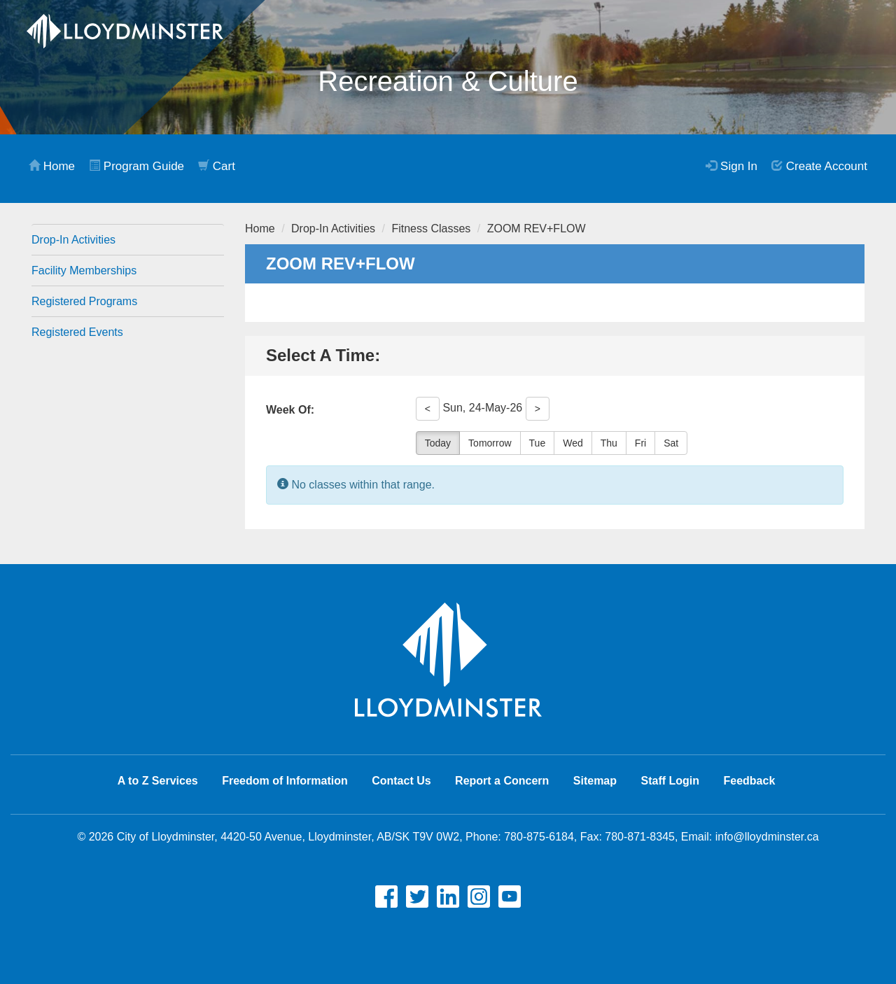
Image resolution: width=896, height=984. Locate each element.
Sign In (731, 166)
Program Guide (136, 166)
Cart (216, 166)
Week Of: (290, 410)
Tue (537, 443)
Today (438, 443)
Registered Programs (84, 301)
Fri (640, 443)
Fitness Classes (430, 228)
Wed (573, 443)
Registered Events (77, 332)
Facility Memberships (83, 270)
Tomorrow (489, 443)
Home (52, 166)
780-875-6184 (539, 837)
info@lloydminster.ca (767, 837)
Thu (609, 443)
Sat (671, 443)
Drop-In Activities (73, 240)
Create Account (819, 166)
